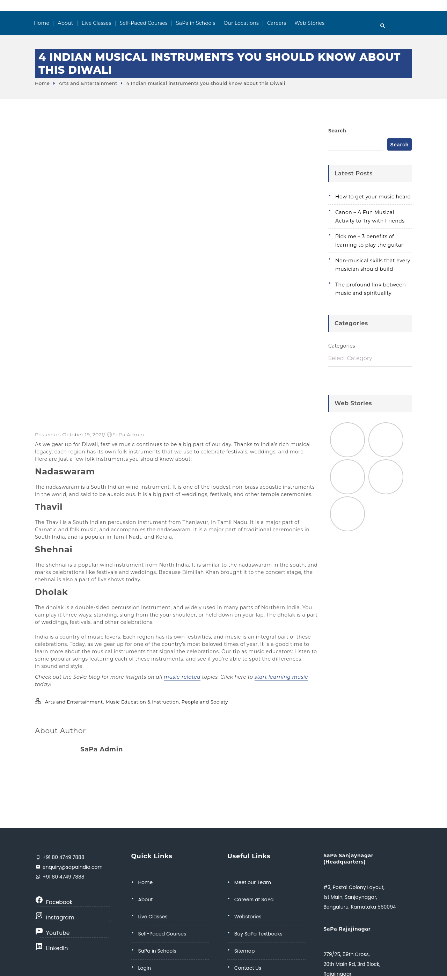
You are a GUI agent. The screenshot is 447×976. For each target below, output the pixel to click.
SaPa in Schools (195, 23)
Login (144, 967)
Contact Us (247, 967)
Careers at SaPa (254, 899)
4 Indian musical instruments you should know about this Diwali (205, 83)
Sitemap (244, 950)
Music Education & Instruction (142, 702)
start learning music (281, 677)
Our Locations (241, 23)
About (65, 23)
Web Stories (309, 23)
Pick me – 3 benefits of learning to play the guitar (369, 240)
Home (41, 23)
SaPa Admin (128, 434)
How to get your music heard (373, 197)
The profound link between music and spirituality (370, 289)
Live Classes (96, 23)
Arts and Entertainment (88, 83)
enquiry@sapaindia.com (72, 867)
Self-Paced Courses (144, 23)
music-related (182, 677)
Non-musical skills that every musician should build (372, 264)
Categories (341, 346)
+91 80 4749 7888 (63, 857)
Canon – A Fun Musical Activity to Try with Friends (370, 216)
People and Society (205, 702)
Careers (276, 23)
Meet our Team (252, 882)
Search (337, 131)
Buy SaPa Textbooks (258, 933)
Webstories (248, 916)
